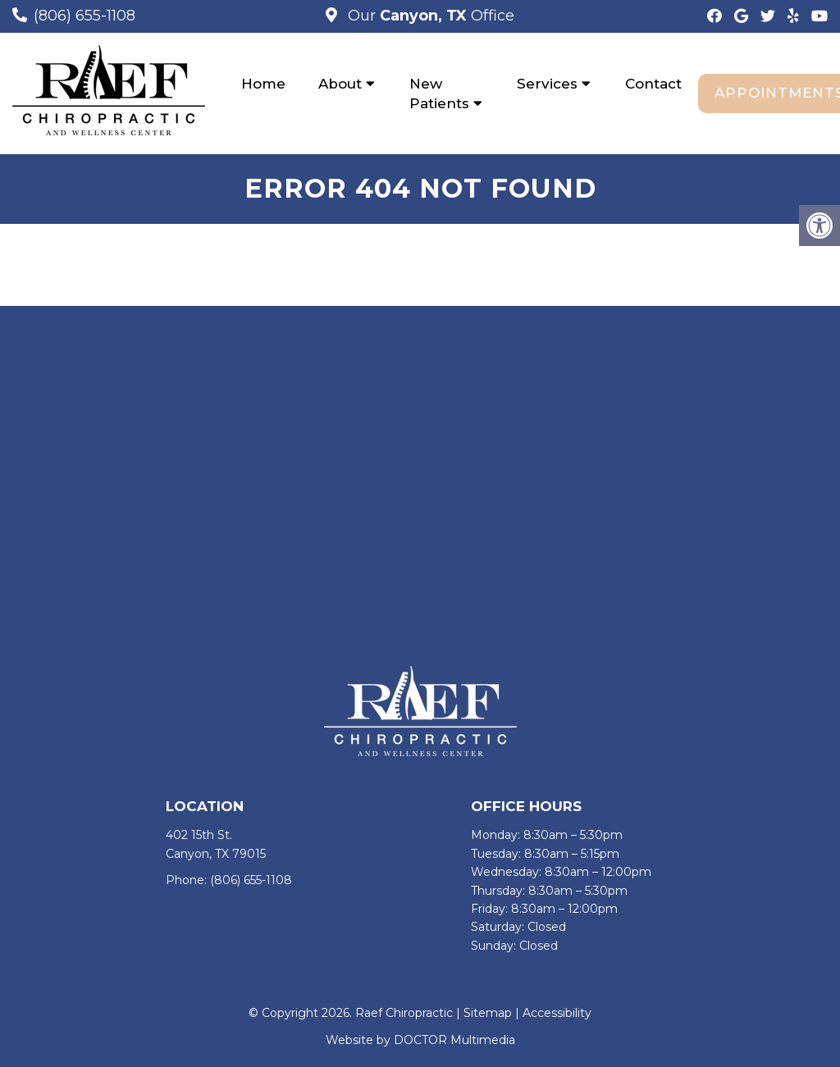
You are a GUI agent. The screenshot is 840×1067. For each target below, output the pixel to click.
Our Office (429, 16)
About (340, 83)
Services (547, 83)
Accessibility (557, 1012)
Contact (653, 83)
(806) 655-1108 (84, 16)
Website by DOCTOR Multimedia (420, 1040)
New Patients (439, 93)
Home (263, 83)
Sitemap (487, 1012)
